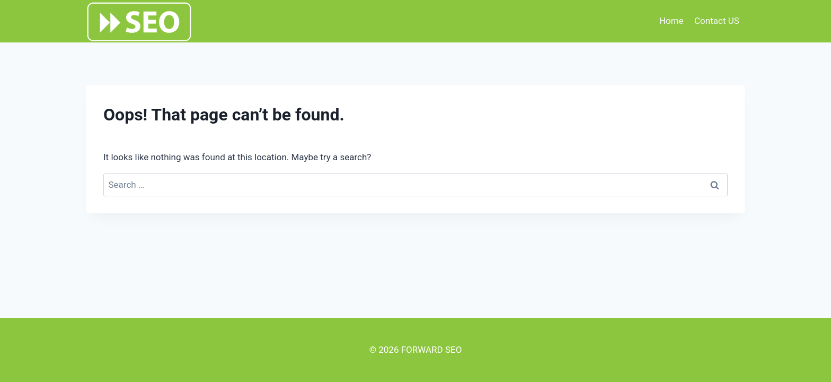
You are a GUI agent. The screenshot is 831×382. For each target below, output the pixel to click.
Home (671, 20)
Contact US (716, 20)
